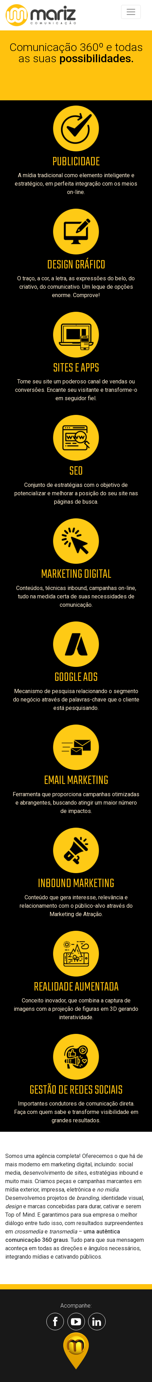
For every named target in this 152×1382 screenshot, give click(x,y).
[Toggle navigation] (131, 12)
